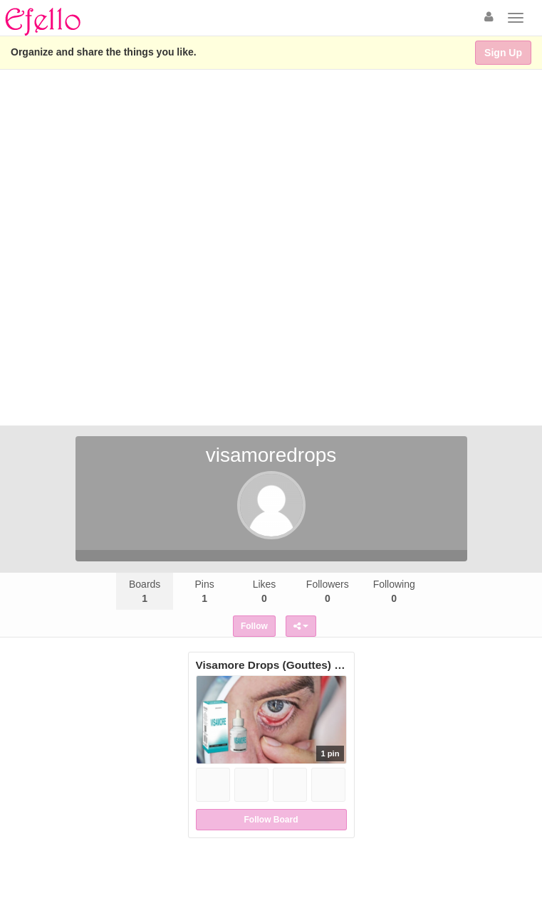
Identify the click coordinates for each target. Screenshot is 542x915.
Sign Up (503, 52)
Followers (327, 591)
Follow (254, 626)
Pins (204, 591)
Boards (144, 591)
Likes (264, 591)
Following (394, 591)
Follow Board (271, 820)
